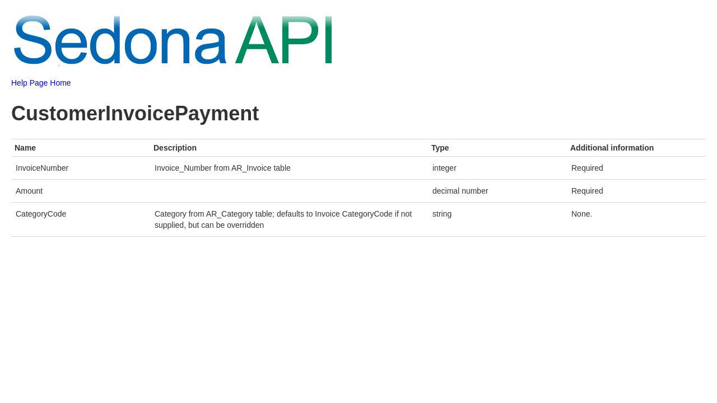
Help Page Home (41, 82)
